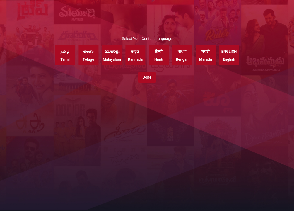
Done (147, 77)
